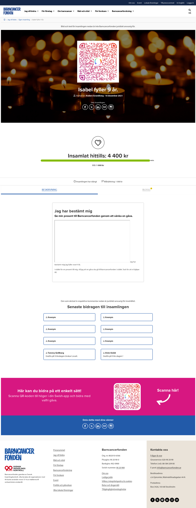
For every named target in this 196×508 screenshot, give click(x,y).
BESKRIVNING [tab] (49, 189)
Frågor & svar (156, 455)
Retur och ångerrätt (110, 485)
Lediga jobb (107, 477)
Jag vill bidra (12, 19)
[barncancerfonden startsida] (12, 11)
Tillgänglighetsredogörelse (114, 489)
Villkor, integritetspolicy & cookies (117, 481)
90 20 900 (120, 467)
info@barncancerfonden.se (169, 467)
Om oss (105, 473)
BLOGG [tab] (147, 189)
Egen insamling (24, 19)
